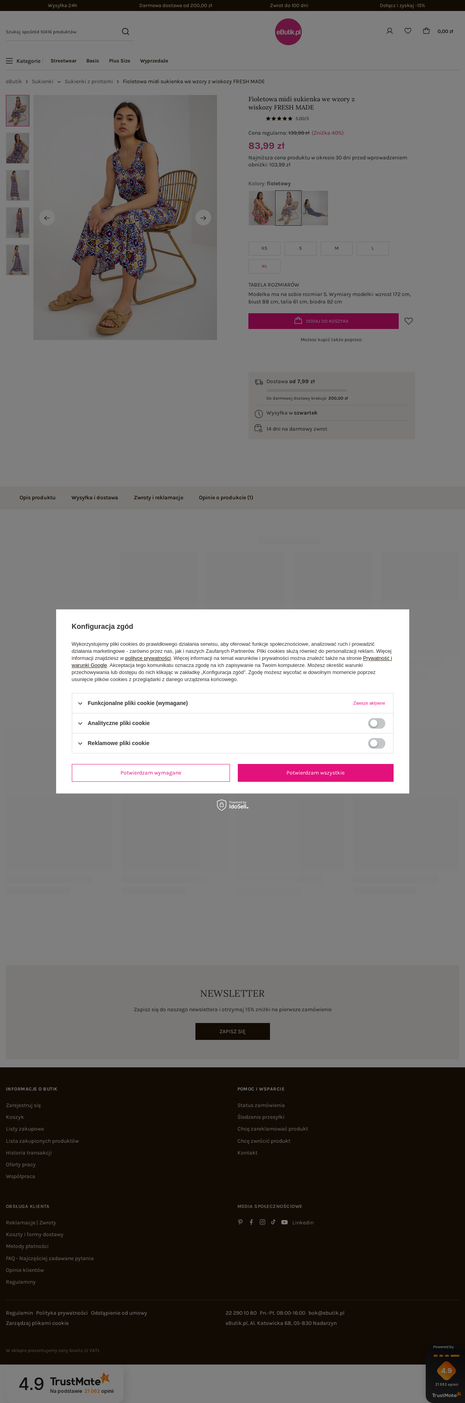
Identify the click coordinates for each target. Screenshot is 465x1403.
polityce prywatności (148, 658)
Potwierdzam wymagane (150, 772)
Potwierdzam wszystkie (315, 772)
